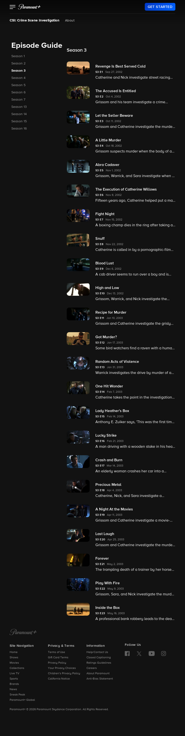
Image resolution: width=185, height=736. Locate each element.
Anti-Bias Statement (99, 678)
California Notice (59, 678)
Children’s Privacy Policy (64, 673)
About (69, 20)
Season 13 (19, 107)
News (13, 689)
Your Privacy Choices (62, 668)
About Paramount (98, 673)
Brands (14, 684)
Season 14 (19, 114)
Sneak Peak (17, 694)
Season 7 (18, 99)
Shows (14, 657)
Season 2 (18, 63)
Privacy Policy (57, 662)
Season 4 (18, 78)
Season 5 (18, 85)
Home (14, 652)
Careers (91, 668)
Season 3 (18, 70)
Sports (14, 678)
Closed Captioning (98, 657)
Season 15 (19, 121)
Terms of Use (56, 652)
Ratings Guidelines (98, 662)
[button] (12, 7)
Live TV (14, 673)
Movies (14, 662)
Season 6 (18, 92)
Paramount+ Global (22, 700)
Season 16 (19, 128)
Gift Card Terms (58, 657)
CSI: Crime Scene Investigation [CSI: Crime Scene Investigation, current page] (34, 20)
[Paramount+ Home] (23, 632)
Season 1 (18, 56)
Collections (17, 668)
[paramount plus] (29, 6)
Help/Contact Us (97, 652)
